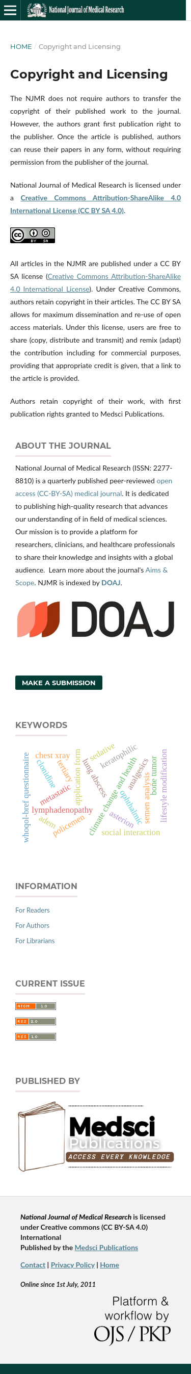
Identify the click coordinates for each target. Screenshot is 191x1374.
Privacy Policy (73, 1264)
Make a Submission (59, 683)
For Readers (32, 910)
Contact (32, 1264)
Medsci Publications (107, 1247)
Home (21, 46)
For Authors (32, 925)
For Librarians (34, 941)
